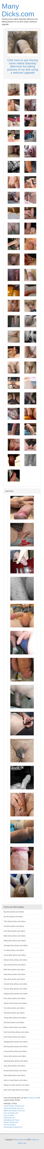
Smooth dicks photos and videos (15, 984)
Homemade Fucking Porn (13, 1127)
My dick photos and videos (13, 917)
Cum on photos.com (11, 1113)
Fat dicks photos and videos (14, 926)
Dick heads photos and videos (15, 1037)
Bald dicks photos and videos (14, 969)
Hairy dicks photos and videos (14, 974)
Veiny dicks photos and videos (15, 965)
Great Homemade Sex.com (14, 1108)
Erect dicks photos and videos (14, 998)
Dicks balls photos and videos (14, 1075)
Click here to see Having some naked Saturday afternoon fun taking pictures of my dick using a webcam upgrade (22, 66)
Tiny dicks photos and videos (14, 1008)
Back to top (22, 1143)
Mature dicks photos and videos (15, 1027)
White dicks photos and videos (15, 941)
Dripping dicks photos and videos (16, 994)
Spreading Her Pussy (11, 1120)
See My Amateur (10, 1125)
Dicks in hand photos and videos (15, 1080)
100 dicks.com (32, 1098)
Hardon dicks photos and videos (15, 1003)
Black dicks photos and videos (15, 936)
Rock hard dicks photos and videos (16, 1032)
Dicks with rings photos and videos (16, 1090)
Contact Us (35, 1140)
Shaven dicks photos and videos (15, 960)
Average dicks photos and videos (16, 945)
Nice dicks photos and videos (14, 979)
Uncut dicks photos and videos (15, 955)
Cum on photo (9, 1115)
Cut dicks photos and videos (14, 950)
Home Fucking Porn (11, 1122)
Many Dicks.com (18, 10)
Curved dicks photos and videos (15, 1051)
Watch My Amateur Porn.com (14, 1111)
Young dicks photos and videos (15, 1018)
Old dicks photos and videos (14, 1022)
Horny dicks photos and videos (15, 1056)
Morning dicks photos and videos (16, 1046)
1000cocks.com (9, 1118)
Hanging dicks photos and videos (16, 1042)
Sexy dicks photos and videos (14, 1066)
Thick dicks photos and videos (15, 921)
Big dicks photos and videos (14, 912)
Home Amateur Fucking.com (14, 1106)
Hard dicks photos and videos (14, 931)
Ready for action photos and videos (16, 1085)
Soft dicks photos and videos (14, 1013)
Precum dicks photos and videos (15, 989)
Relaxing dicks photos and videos (16, 1061)
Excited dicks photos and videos (15, 1071)
